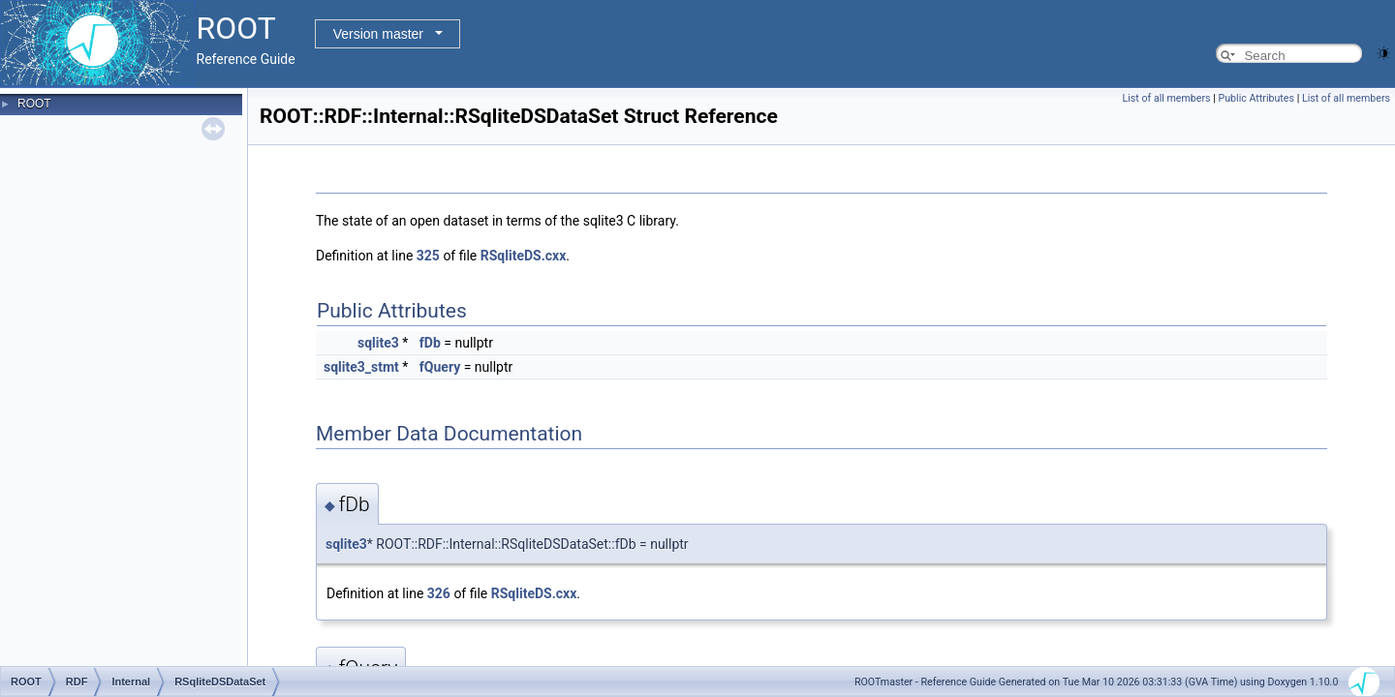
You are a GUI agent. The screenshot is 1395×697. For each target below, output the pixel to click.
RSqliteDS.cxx (523, 255)
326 (438, 593)
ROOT (34, 103)
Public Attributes (1256, 98)
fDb (430, 342)
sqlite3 (378, 342)
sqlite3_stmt (361, 367)
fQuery (439, 367)
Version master (378, 34)
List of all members (1167, 98)
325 (428, 255)
